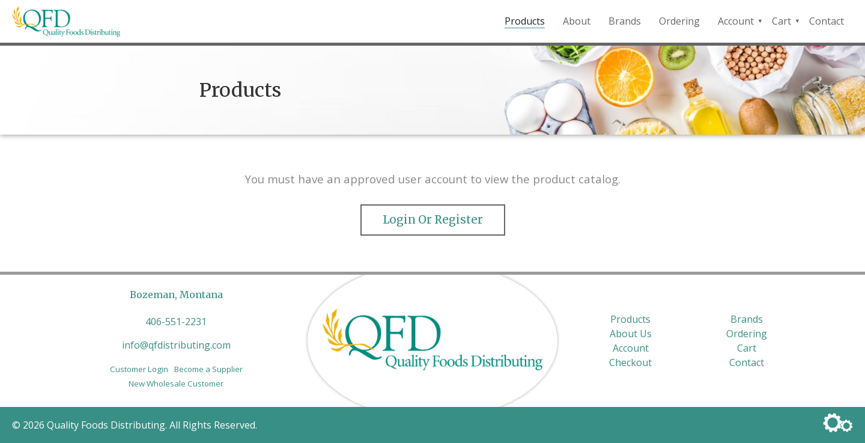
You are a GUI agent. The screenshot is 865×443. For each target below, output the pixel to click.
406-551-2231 (176, 321)
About (576, 21)
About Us (631, 333)
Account (736, 21)
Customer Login (139, 369)
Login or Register (433, 220)
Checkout (630, 362)
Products (525, 21)
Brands (625, 21)
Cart (781, 21)
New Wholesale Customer (176, 383)
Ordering (679, 21)
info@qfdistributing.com (176, 345)
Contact (826, 21)
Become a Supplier (208, 369)
